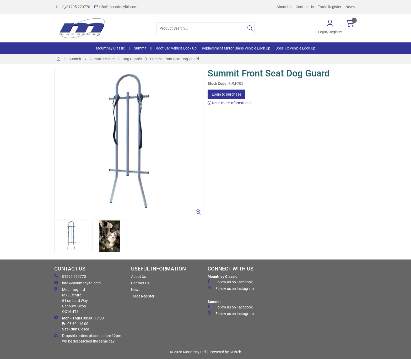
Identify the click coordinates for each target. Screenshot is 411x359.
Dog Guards (132, 59)
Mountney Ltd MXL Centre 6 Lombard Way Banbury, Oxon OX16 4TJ (71, 300)
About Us (284, 7)
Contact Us (305, 7)
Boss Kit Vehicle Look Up (295, 48)
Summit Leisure (102, 59)
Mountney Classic (110, 48)
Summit (140, 48)
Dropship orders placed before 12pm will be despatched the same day (87, 338)
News (350, 7)
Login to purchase (226, 94)
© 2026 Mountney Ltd (188, 352)
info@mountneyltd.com (115, 7)
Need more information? (229, 103)
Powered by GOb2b (225, 352)
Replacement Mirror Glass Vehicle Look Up (236, 48)
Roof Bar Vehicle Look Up (176, 48)
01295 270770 (76, 7)
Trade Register (329, 7)
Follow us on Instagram (231, 288)
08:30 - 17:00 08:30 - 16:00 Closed (79, 323)
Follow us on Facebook (230, 281)
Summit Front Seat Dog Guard (174, 59)
